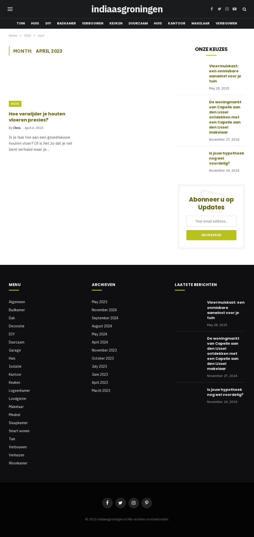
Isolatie (15, 366)
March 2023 (101, 390)
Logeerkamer (19, 390)
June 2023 (100, 374)
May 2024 (99, 334)
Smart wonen (19, 431)
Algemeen (17, 302)
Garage (15, 350)
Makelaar (200, 23)
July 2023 (99, 366)
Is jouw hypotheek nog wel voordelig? (226, 158)
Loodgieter (17, 398)
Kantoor (176, 23)
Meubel (14, 415)
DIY (48, 23)
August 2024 (102, 326)
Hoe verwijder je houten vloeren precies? (37, 117)
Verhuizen (16, 455)
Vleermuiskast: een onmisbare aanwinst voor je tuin (225, 74)
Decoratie (16, 326)
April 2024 (100, 342)
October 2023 (103, 358)
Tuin (21, 23)
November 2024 (104, 310)
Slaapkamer (18, 423)
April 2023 (100, 382)
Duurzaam (138, 23)
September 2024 (105, 318)
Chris (17, 128)
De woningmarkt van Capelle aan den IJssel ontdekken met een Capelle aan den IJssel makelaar (225, 117)
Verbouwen (92, 23)
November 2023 (104, 350)
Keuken (116, 23)
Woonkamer (18, 463)
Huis (35, 23)
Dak (12, 318)
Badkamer (66, 23)
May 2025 (99, 302)
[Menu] (10, 9)
